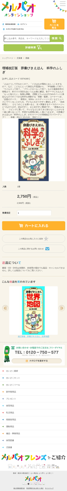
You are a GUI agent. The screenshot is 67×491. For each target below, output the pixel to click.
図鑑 (27, 58)
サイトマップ (49, 488)
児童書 (19, 58)
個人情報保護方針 (19, 488)
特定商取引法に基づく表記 (34, 488)
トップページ (7, 58)
